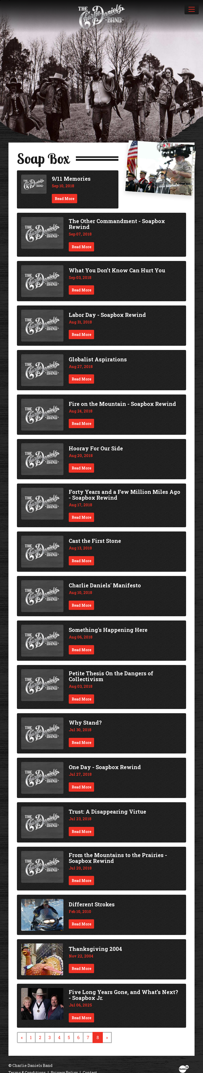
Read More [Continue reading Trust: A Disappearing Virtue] (81, 831)
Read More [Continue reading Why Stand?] (81, 742)
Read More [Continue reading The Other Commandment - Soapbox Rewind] (81, 246)
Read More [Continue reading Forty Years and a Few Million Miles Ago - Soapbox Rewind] (81, 517)
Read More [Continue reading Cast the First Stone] (81, 560)
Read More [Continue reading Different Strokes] (81, 923)
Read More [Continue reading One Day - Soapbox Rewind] (81, 787)
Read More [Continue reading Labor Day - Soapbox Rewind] (81, 334)
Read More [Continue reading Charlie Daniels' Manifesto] (81, 605)
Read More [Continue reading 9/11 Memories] (64, 198)
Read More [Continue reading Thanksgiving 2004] (81, 968)
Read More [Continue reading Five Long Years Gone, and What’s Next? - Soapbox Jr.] (81, 1017)
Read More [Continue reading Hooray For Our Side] (81, 468)
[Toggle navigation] (191, 9)
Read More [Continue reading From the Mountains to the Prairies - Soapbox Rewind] (81, 880)
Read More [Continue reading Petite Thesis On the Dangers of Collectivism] (81, 699)
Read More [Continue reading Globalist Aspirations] (81, 379)
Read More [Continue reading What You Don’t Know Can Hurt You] (81, 289)
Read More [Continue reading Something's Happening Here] (81, 649)
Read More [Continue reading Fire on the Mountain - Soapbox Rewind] (81, 423)
